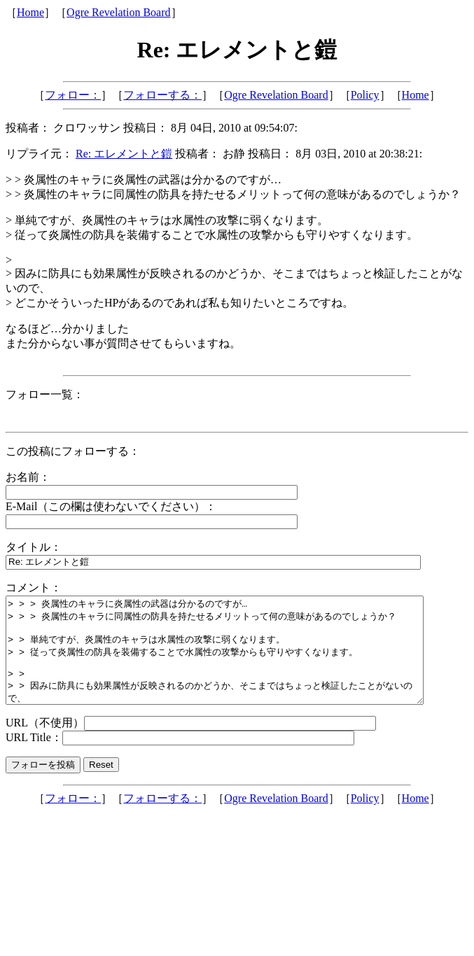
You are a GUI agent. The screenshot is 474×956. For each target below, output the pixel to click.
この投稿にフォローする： (73, 451)
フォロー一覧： (45, 394)
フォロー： (73, 95)
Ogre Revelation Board (118, 12)
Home (30, 12)
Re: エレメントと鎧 (124, 154)
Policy (365, 95)
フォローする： (162, 95)
